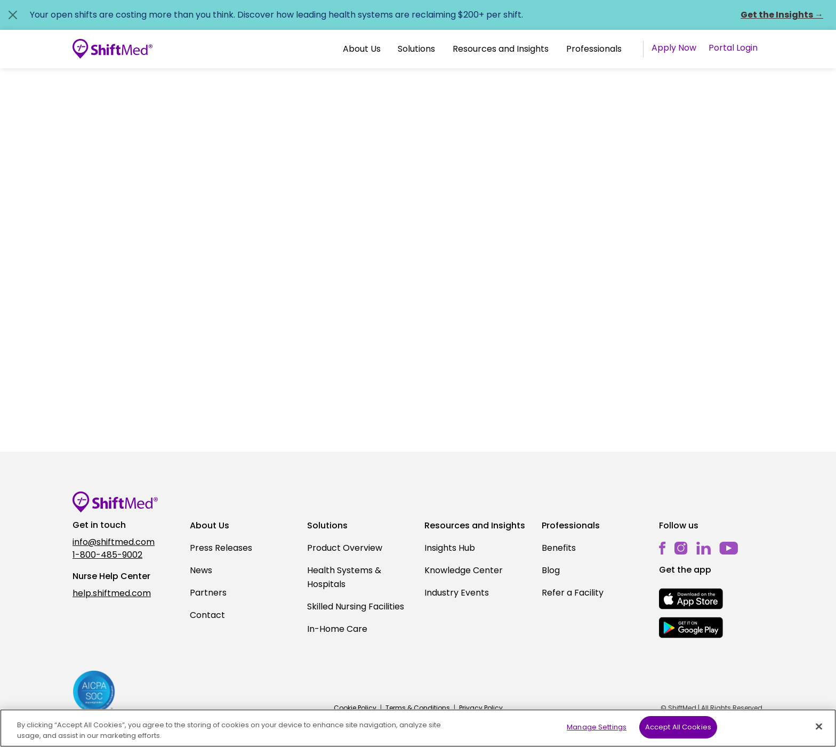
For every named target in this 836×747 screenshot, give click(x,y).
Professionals (594, 49)
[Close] (819, 733)
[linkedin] (703, 548)
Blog (551, 570)
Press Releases (221, 548)
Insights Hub (449, 548)
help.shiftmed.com (112, 593)
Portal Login (733, 48)
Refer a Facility (573, 593)
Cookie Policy (355, 707)
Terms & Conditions (417, 707)
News (201, 570)
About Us (362, 49)
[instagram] (681, 548)
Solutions (416, 49)
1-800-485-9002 (107, 555)
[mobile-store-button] (691, 598)
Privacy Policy (481, 707)
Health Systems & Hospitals (344, 577)
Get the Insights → (782, 15)
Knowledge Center (463, 570)
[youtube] (728, 547)
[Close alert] (13, 15)
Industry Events (456, 593)
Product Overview (344, 548)
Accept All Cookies (678, 735)
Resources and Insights (501, 49)
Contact (207, 615)
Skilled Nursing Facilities (355, 606)
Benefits (559, 548)
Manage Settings (596, 735)
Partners (208, 593)
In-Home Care (337, 629)
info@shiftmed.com (114, 542)
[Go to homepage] (112, 49)
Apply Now (674, 48)
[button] (361, 49)
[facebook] (662, 548)
